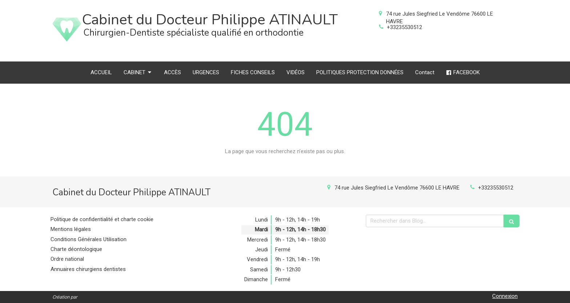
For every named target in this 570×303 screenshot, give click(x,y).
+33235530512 (404, 27)
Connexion (505, 296)
